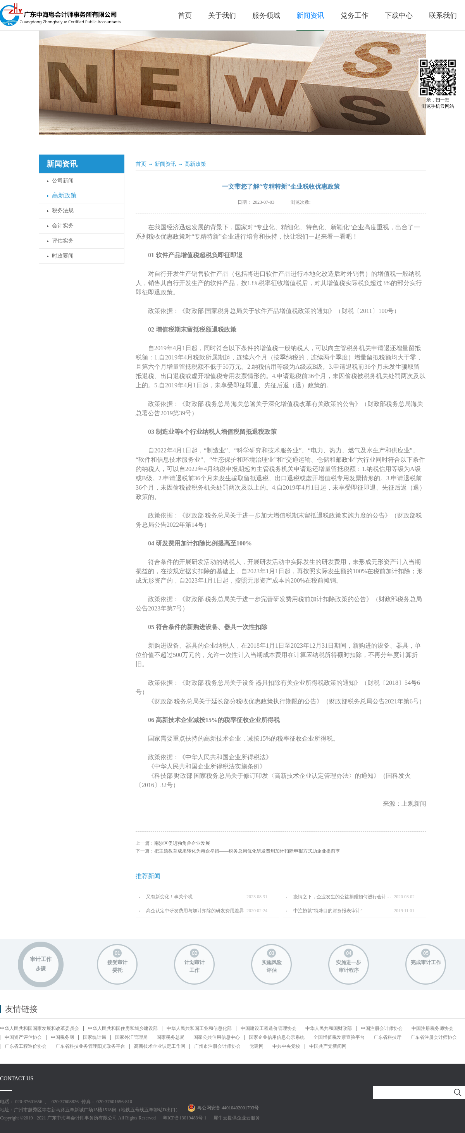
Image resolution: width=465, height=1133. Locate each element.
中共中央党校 (286, 1046)
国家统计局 (94, 1037)
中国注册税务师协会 (432, 1028)
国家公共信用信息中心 (216, 1037)
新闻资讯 (165, 164)
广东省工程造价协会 (25, 1046)
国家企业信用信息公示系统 (277, 1037)
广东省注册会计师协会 (433, 1037)
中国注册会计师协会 (382, 1028)
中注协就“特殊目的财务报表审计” (328, 910)
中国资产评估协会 (23, 1037)
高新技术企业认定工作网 (159, 1046)
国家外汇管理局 (131, 1037)
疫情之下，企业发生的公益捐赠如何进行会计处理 (343, 896)
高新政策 (195, 164)
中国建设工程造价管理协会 (268, 1028)
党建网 (257, 1046)
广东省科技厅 (387, 1037)
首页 (185, 15)
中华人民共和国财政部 (328, 1028)
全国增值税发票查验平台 (339, 1037)
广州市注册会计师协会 (217, 1046)
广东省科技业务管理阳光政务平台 (90, 1046)
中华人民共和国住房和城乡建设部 (123, 1028)
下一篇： (238, 851)
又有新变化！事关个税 (169, 896)
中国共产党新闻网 (327, 1046)
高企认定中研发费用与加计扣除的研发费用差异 (195, 910)
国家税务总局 (170, 1037)
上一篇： (173, 843)
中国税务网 (62, 1037)
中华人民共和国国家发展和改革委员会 (39, 1028)
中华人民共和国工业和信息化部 (199, 1028)
